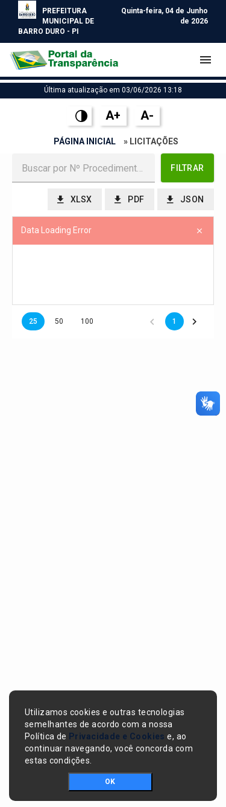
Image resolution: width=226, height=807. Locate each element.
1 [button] (174, 321)
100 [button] (87, 321)
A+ (113, 115)
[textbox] (83, 167)
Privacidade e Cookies (117, 736)
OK (110, 781)
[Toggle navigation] (205, 60)
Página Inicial (85, 141)
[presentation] (113, 275)
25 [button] (33, 321)
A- (147, 115)
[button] (187, 167)
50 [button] (59, 321)
